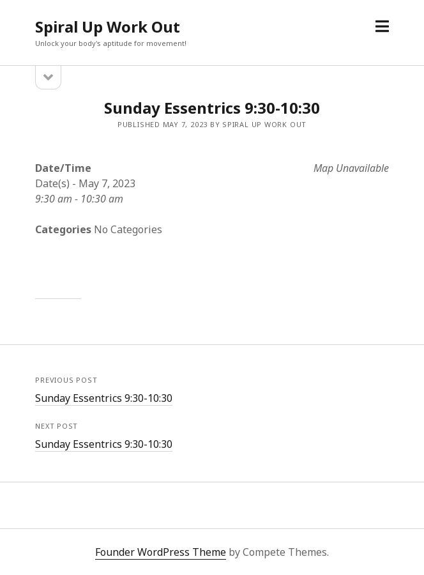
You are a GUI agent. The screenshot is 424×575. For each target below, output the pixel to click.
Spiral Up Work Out (107, 26)
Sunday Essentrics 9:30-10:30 (103, 398)
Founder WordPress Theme (160, 552)
